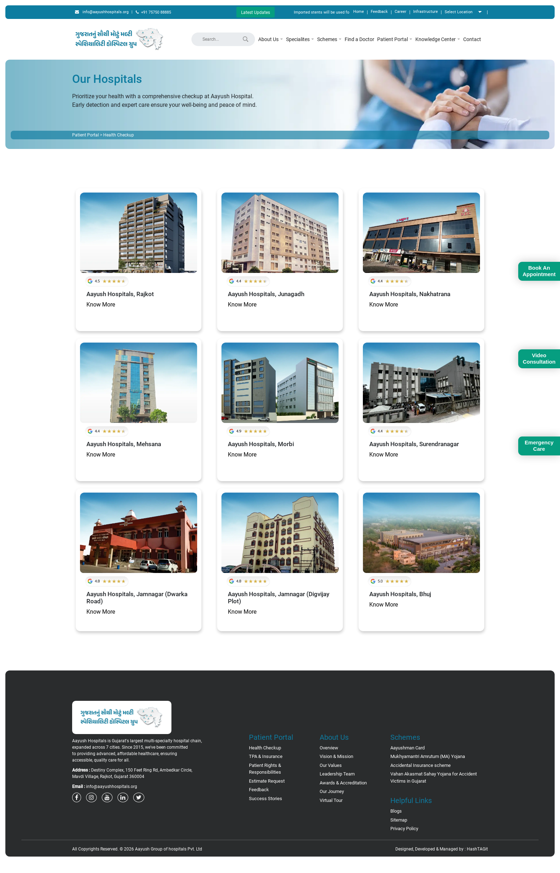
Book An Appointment (538, 271)
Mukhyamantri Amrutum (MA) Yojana (427, 756)
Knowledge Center (437, 39)
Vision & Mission (336, 756)
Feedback (379, 11)
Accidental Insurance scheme (420, 765)
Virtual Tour (331, 800)
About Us (270, 39)
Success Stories (265, 798)
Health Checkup (265, 747)
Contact (472, 39)
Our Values (331, 765)
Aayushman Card (407, 747)
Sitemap (398, 820)
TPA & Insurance (265, 756)
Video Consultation (539, 358)
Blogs (396, 811)
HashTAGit (477, 849)
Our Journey (332, 791)
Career (400, 11)
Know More (100, 304)
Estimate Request (267, 781)
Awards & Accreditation (343, 782)
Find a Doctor (359, 39)
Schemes (329, 39)
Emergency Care (539, 445)
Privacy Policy (404, 828)
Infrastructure (425, 11)
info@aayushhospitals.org (102, 12)
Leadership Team (337, 774)
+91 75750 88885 (153, 12)
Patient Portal (394, 39)
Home (358, 11)
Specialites (300, 39)
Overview (329, 747)
